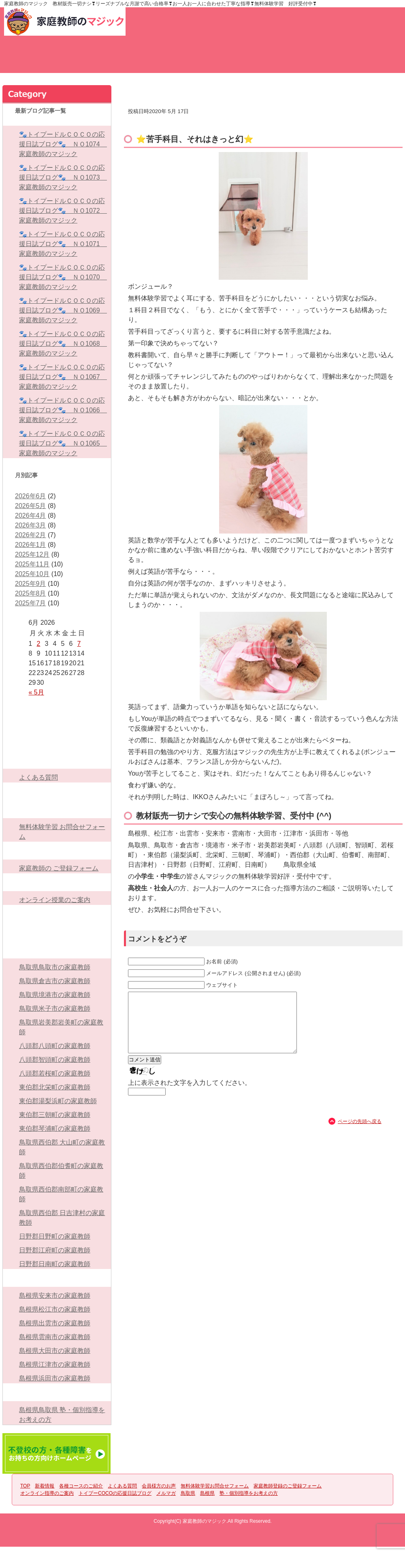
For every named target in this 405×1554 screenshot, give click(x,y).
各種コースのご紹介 (145, 59)
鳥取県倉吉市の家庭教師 (54, 980)
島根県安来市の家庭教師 (54, 1295)
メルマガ (57, 932)
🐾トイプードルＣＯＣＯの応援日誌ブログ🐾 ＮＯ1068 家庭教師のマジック (63, 343)
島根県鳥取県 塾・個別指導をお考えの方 (62, 1414)
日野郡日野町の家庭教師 (54, 1236)
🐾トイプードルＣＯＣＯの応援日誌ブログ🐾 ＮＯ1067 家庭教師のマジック (63, 377)
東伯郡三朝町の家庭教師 (54, 1114)
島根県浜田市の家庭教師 (54, 1378)
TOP (32, 59)
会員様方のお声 (259, 59)
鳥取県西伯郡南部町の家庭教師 (61, 1194)
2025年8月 (30, 593)
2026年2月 (30, 535)
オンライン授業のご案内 (54, 899)
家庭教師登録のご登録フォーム (57, 851)
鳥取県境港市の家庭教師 (54, 994)
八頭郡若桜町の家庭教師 (54, 1073)
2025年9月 (30, 583)
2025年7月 (30, 603)
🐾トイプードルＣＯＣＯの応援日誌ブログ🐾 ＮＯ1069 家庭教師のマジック (63, 310)
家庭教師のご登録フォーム (372, 59)
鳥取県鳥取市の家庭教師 (54, 967)
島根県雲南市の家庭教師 (54, 1336)
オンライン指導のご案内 (57, 882)
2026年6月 (30, 496)
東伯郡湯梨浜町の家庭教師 (58, 1100)
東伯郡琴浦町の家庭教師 (54, 1128)
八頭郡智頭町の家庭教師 (54, 1059)
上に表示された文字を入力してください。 (189, 1094)
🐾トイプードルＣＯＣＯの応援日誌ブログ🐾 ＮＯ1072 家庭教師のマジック (63, 210)
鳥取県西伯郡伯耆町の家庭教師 (61, 1170)
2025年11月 (32, 564)
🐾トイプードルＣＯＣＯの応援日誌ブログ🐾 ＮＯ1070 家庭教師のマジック (63, 277)
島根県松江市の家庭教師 (54, 1309)
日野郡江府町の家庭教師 (54, 1250)
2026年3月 (30, 525)
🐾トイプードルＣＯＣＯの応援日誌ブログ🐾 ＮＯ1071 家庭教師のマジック (63, 244)
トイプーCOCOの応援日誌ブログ (57, 914)
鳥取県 (57, 949)
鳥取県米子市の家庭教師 (54, 1008)
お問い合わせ (176, 21)
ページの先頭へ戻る (360, 1133)
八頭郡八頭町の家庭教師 (54, 1045)
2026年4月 (30, 515)
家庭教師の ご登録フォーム (58, 868)
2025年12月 (32, 554)
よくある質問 (202, 59)
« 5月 (36, 692)
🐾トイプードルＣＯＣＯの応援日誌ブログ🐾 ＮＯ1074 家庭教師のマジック (63, 144)
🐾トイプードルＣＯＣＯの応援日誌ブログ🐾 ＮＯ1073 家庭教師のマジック (63, 177)
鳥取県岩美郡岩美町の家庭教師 (61, 1027)
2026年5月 (30, 505)
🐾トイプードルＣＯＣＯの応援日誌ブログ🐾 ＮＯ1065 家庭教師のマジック (63, 443)
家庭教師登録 (247, 21)
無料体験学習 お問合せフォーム (62, 831)
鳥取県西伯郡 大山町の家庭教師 (62, 1147)
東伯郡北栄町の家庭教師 (54, 1087)
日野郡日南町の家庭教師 (54, 1263)
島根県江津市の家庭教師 (54, 1364)
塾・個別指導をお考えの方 (57, 1392)
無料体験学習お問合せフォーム (316, 59)
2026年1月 (30, 544)
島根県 (57, 1278)
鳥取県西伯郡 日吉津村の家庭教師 (62, 1217)
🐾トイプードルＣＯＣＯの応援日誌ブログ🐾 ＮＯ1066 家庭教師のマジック (63, 410)
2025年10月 (32, 573)
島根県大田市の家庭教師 (54, 1350)
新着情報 (89, 59)
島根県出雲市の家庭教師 (54, 1323)
